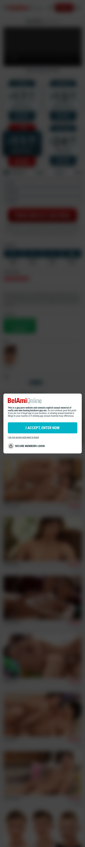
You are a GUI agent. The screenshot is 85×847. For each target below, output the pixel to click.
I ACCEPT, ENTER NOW (42, 428)
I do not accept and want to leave (23, 437)
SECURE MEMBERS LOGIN (30, 446)
